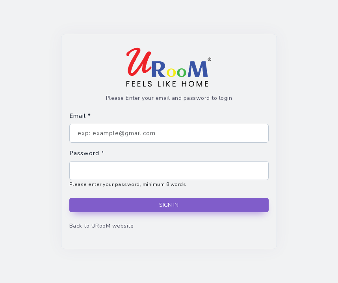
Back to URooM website (101, 226)
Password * (86, 153)
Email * (80, 116)
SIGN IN (168, 205)
